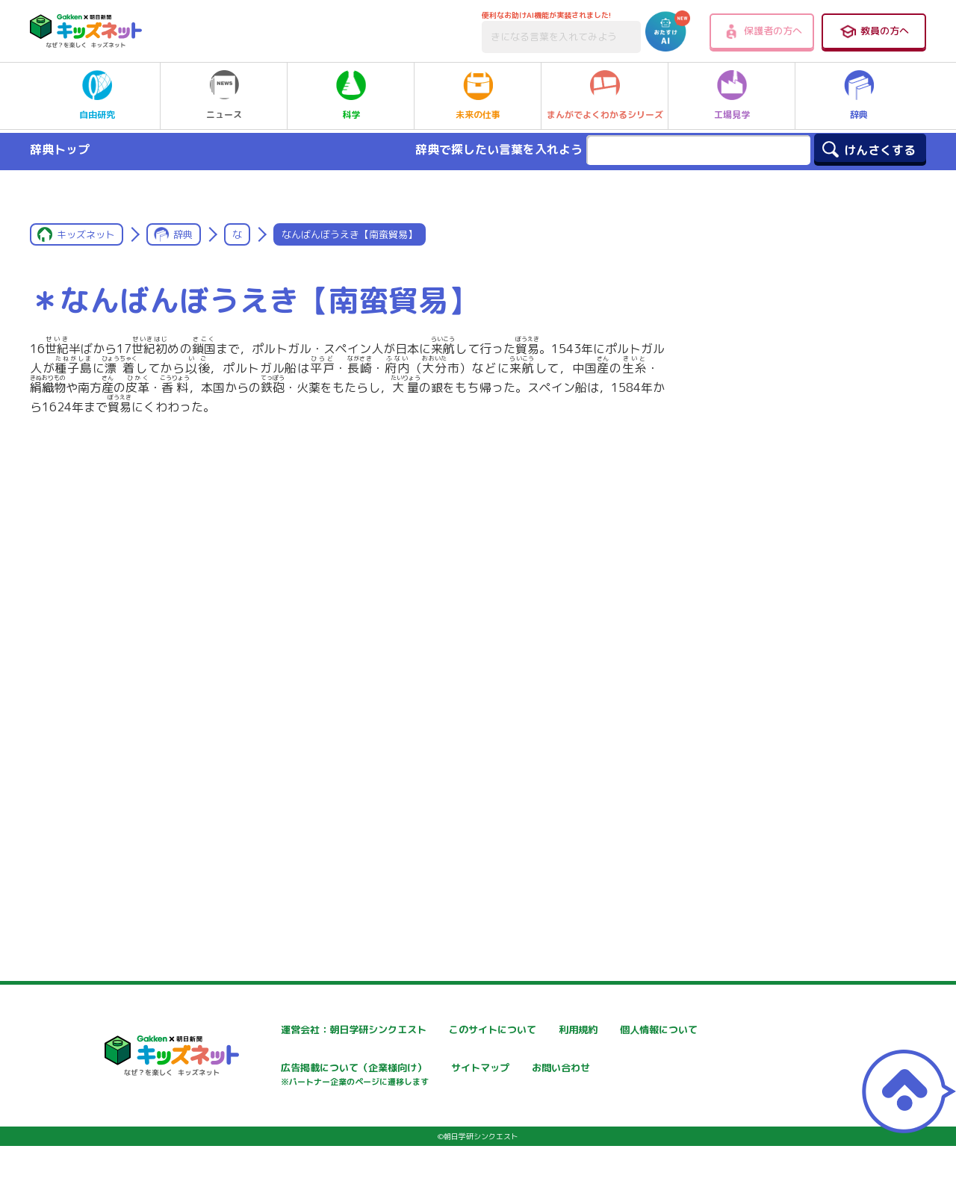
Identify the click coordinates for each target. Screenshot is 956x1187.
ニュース (224, 95)
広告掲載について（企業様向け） (492, 1076)
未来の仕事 (478, 95)
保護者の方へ (762, 31)
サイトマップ (624, 1069)
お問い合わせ (266, 1122)
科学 (351, 95)
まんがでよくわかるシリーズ (605, 95)
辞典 (859, 95)
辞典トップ (60, 149)
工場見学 (732, 95)
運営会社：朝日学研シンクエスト (313, 1030)
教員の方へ (874, 31)
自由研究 (97, 95)
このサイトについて (461, 1030)
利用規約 (614, 1030)
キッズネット (86, 234)
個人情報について (276, 1069)
